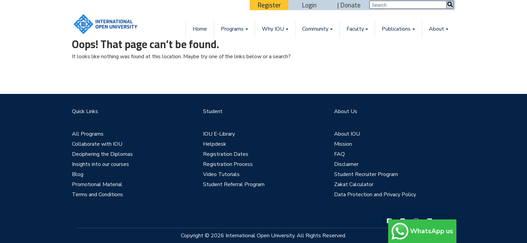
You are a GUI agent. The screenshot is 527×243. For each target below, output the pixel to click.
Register (269, 5)
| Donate (349, 5)
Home (200, 29)
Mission (343, 144)
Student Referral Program (234, 184)
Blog (77, 174)
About (436, 29)
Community (315, 29)
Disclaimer (346, 164)
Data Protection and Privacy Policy (375, 194)
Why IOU (273, 29)
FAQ (339, 154)
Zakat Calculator (353, 184)
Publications (396, 29)
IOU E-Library (219, 134)
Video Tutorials (221, 174)
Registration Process (228, 164)
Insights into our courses (100, 164)
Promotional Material (97, 184)
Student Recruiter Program (366, 174)
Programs (232, 29)
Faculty (355, 29)
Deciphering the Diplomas (102, 154)
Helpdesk (214, 144)
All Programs (88, 134)
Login (309, 5)
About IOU (347, 134)
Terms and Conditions (97, 194)
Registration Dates (225, 154)
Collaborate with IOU (97, 144)
